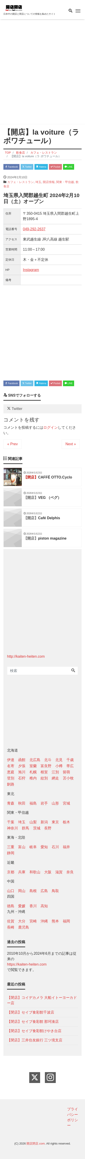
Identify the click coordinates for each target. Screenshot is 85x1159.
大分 (21, 921)
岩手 (44, 803)
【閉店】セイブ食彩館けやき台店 (34, 1031)
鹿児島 (23, 927)
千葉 (10, 822)
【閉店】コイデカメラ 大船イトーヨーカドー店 (42, 1000)
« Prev (12, 444)
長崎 (10, 927)
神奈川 (12, 828)
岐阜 (33, 847)
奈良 (70, 872)
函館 (21, 760)
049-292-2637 (34, 229)
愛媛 (21, 906)
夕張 (21, 766)
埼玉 (38, 182)
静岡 (10, 853)
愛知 (44, 847)
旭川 (21, 772)
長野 (47, 828)
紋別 (44, 778)
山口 (10, 891)
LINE (69, 167)
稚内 (33, 778)
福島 (33, 803)
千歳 (70, 760)
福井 (66, 847)
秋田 (21, 803)
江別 (55, 772)
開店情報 (49, 182)
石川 (55, 847)
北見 (59, 760)
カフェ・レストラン (20, 182)
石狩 (21, 778)
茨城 (36, 828)
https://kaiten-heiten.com (26, 964)
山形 (55, 803)
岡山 (21, 891)
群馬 (25, 828)
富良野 (46, 766)
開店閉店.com (36, 1143)
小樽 (59, 766)
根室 (44, 772)
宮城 (66, 803)
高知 (44, 906)
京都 (10, 872)
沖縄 (44, 921)
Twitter (27, 167)
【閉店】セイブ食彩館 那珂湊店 (33, 1021)
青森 (10, 803)
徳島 (10, 906)
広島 (44, 891)
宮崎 (33, 921)
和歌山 (34, 872)
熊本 (55, 921)
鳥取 (55, 891)
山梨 (33, 822)
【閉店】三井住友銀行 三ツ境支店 (34, 1040)
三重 (10, 847)
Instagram (31, 270)
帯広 (70, 766)
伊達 (10, 760)
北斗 (47, 760)
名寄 (10, 766)
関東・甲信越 (65, 182)
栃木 (66, 822)
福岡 (66, 921)
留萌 (66, 772)
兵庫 (21, 872)
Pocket (55, 167)
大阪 (47, 872)
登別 (10, 778)
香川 (33, 906)
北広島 (34, 760)
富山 (21, 847)
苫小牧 (68, 778)
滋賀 (59, 872)
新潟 (44, 822)
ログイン (50, 427)
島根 (33, 891)
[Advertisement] (42, 72)
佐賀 (10, 921)
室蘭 (33, 766)
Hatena (41, 167)
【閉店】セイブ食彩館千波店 (30, 1012)
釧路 (10, 784)
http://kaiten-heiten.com (26, 656)
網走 (55, 778)
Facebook (11, 167)
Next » (71, 444)
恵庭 (10, 772)
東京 (55, 822)
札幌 (33, 772)
